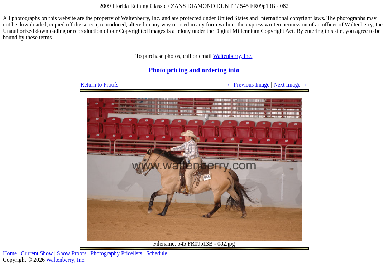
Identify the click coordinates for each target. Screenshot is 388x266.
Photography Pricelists (116, 253)
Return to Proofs (100, 85)
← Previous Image (247, 85)
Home (10, 253)
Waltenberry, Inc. (232, 56)
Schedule (156, 253)
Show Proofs (71, 253)
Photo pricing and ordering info (194, 70)
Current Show (37, 253)
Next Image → (290, 85)
